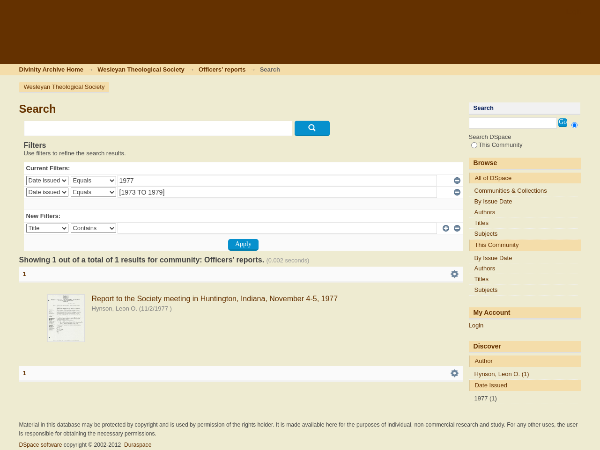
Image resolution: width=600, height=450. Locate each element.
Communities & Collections (510, 190)
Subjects (486, 233)
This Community (497, 144)
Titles (481, 222)
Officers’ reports (222, 69)
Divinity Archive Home (51, 69)
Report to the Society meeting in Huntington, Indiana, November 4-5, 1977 (215, 299)
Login (573, 11)
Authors (485, 212)
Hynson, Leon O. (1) (501, 373)
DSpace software (40, 445)
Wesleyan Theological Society (140, 69)
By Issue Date (493, 201)
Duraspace (137, 445)
